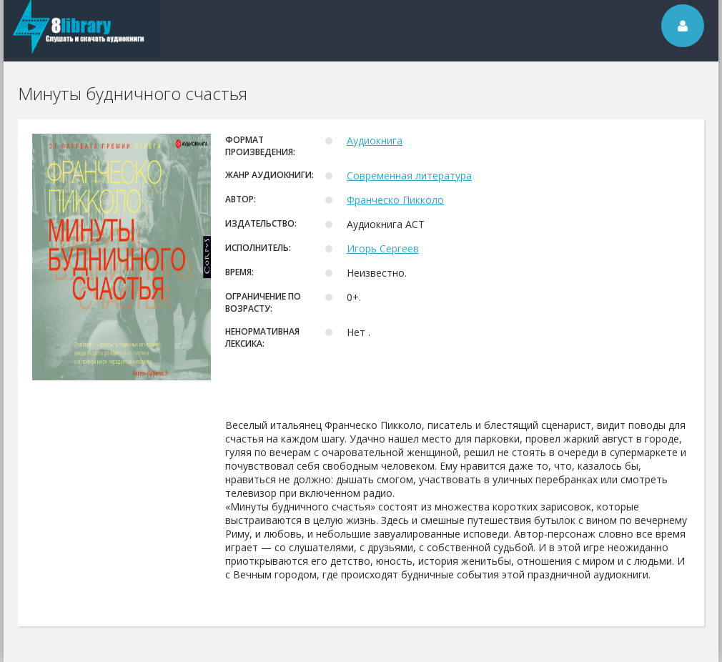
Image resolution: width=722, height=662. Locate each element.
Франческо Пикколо (395, 200)
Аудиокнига (374, 140)
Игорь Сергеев (383, 248)
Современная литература (409, 175)
